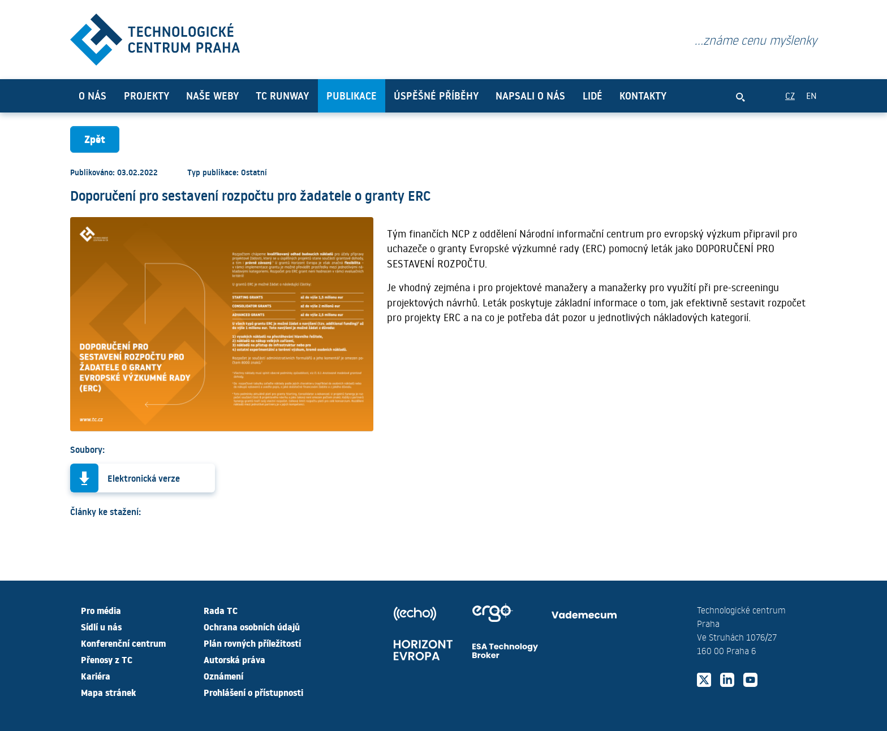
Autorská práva (234, 659)
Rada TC (221, 610)
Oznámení (223, 675)
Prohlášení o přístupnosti (253, 692)
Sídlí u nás (101, 626)
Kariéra (95, 675)
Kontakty (642, 95)
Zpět (94, 138)
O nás (92, 95)
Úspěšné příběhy (436, 95)
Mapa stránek (108, 692)
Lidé (592, 95)
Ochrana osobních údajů (252, 626)
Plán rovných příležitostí (252, 642)
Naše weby (212, 95)
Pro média (101, 610)
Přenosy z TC (106, 659)
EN (811, 95)
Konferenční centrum (123, 642)
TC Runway (282, 95)
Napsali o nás (530, 95)
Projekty (146, 95)
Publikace (351, 95)
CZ (790, 95)
